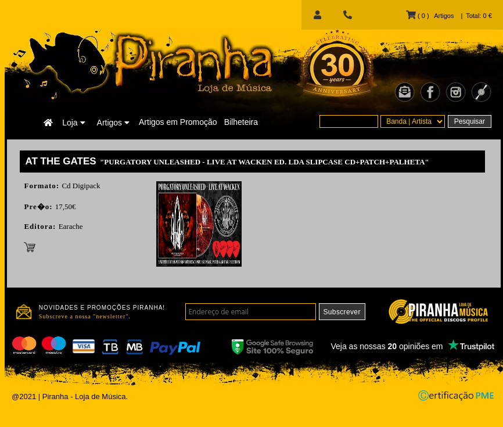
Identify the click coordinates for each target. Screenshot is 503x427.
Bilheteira (241, 122)
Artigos (113, 122)
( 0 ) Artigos (430, 15)
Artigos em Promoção (178, 122)
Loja (73, 122)
